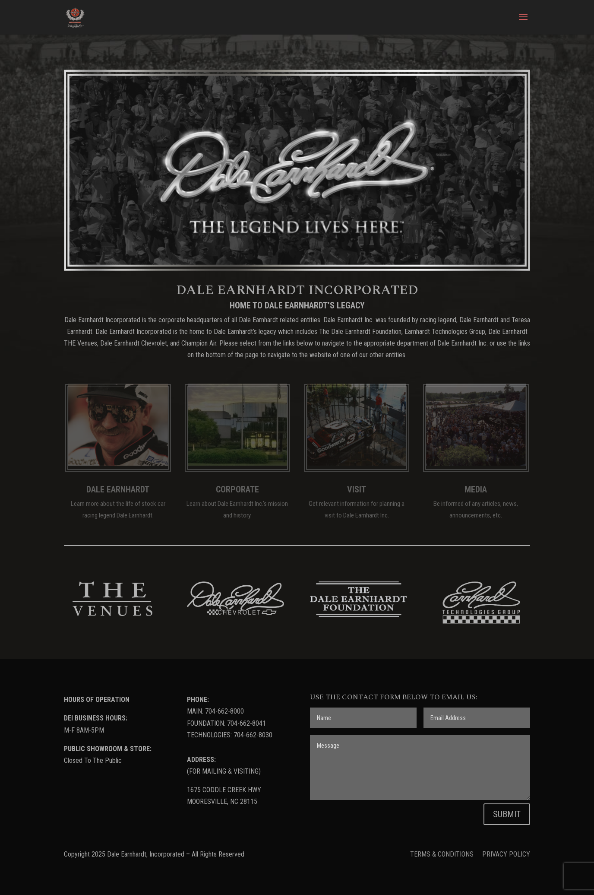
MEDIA (475, 489)
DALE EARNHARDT (117, 489)
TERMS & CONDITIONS (442, 854)
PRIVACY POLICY (506, 854)
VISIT (356, 489)
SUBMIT (507, 814)
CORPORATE (237, 489)
